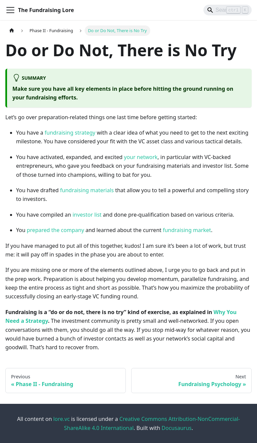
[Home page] (11, 30)
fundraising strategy (70, 132)
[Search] (227, 10)
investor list (87, 214)
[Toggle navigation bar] (10, 10)
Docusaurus (177, 428)
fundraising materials (87, 190)
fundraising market (187, 230)
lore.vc (61, 419)
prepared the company (55, 230)
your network (141, 157)
